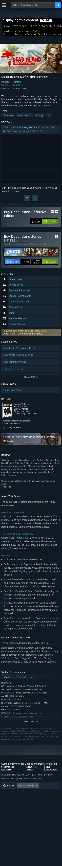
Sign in (5, 189)
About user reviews (31, 770)
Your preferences (51, 770)
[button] (31, 131)
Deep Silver (17, 87)
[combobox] (33, 5)
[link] (31, 263)
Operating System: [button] (13, 802)
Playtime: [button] (8, 797)
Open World (24, 117)
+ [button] (48, 117)
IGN (10, 489)
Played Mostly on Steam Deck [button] (36, 797)
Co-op (39, 117)
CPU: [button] (32, 802)
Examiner (12, 477)
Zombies (8, 117)
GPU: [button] (44, 802)
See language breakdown (7, 770)
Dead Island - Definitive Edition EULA (23, 335)
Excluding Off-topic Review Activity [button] (22, 792)
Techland (16, 83)
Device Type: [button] (10, 807)
